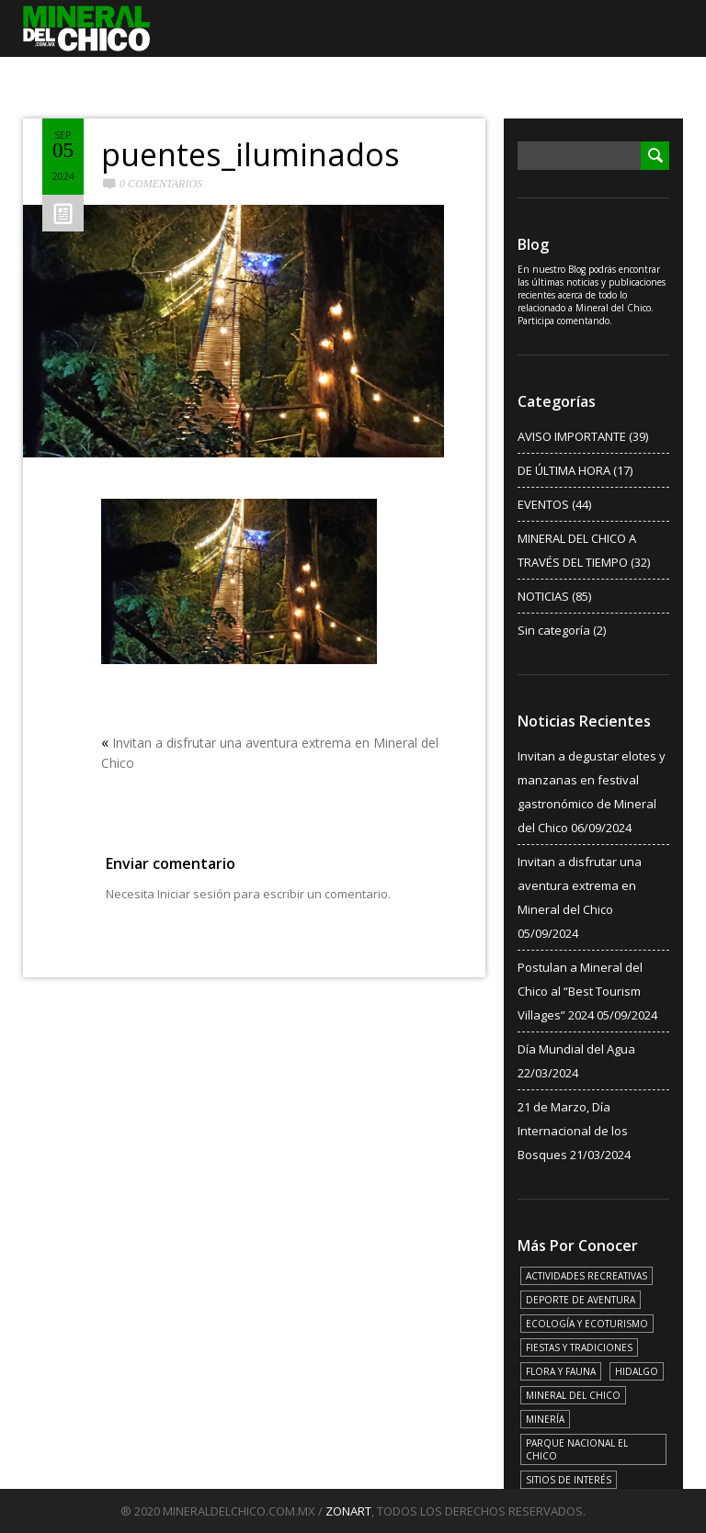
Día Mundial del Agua (576, 1049)
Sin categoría (554, 630)
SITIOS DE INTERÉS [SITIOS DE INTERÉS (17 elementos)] (568, 1479)
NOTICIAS (543, 596)
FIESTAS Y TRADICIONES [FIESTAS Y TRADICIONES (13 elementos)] (579, 1347)
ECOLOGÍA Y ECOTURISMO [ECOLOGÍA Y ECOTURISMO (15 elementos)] (587, 1323)
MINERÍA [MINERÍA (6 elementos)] (545, 1419)
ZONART (348, 1511)
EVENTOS (543, 504)
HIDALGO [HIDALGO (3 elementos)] (636, 1371)
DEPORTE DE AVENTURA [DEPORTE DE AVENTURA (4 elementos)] (580, 1299)
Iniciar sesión (194, 893)
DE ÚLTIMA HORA (564, 470)
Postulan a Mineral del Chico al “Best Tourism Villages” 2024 (580, 991)
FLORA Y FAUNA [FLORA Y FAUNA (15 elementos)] (561, 1371)
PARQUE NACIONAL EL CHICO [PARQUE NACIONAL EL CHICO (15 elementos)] (577, 1449)
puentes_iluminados (250, 154)
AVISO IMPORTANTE (572, 436)
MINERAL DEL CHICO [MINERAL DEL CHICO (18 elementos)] (573, 1395)
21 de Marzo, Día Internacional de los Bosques (573, 1131)
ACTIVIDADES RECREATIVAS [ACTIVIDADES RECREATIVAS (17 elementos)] (586, 1275)
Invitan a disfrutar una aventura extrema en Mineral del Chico (580, 885)
